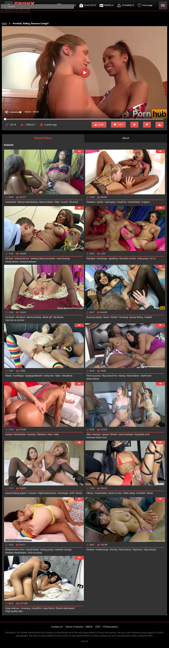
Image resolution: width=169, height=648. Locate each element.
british (114, 317)
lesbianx (91, 202)
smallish (141, 493)
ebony (90, 493)
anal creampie (126, 434)
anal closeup (63, 258)
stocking (124, 317)
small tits (122, 202)
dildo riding (129, 493)
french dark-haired (65, 608)
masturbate (134, 202)
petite (100, 202)
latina (150, 493)
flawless (42, 434)
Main (4, 23)
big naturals (150, 549)
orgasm (146, 202)
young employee (28, 261)
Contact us (57, 626)
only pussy (143, 258)
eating (122, 375)
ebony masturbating (28, 202)
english (148, 317)
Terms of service (74, 626)
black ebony (93, 379)
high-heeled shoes (47, 493)
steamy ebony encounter (43, 258)
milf (72, 493)
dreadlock (68, 375)
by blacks (58, 317)
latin (57, 434)
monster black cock (97, 437)
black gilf (47, 317)
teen (50, 434)
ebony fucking (34, 317)
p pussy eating (94, 317)
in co (153, 258)
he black (21, 317)
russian (32, 493)
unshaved (11, 202)
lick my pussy (94, 375)
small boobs (33, 549)
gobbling (113, 258)
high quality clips (14, 611)
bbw (57, 202)
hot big (114, 549)
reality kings (102, 549)
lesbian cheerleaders (16, 552)
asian (106, 317)
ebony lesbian (46, 202)
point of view (115, 493)
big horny (137, 549)
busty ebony (12, 261)
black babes (133, 375)
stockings (102, 258)
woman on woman (15, 320)
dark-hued (146, 375)
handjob (91, 258)
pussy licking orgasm (16, 493)
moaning (26, 608)
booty (79, 493)
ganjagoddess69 (34, 375)
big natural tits (110, 375)
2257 (98, 626)
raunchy (32, 434)
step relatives (12, 608)
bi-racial (74, 202)
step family (49, 608)
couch (65, 202)
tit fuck (9, 258)
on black (10, 317)
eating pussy (47, 549)
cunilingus (19, 375)
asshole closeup (64, 549)
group (106, 434)
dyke (58, 375)
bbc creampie (94, 434)
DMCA (89, 626)
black (9, 375)
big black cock (142, 434)
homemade (20, 434)
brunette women (128, 258)
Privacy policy (110, 626)
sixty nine (49, 375)
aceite (9, 434)
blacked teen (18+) (15, 549)
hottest (90, 549)
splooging (110, 202)
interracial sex (22, 258)
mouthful (36, 608)
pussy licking (136, 317)
